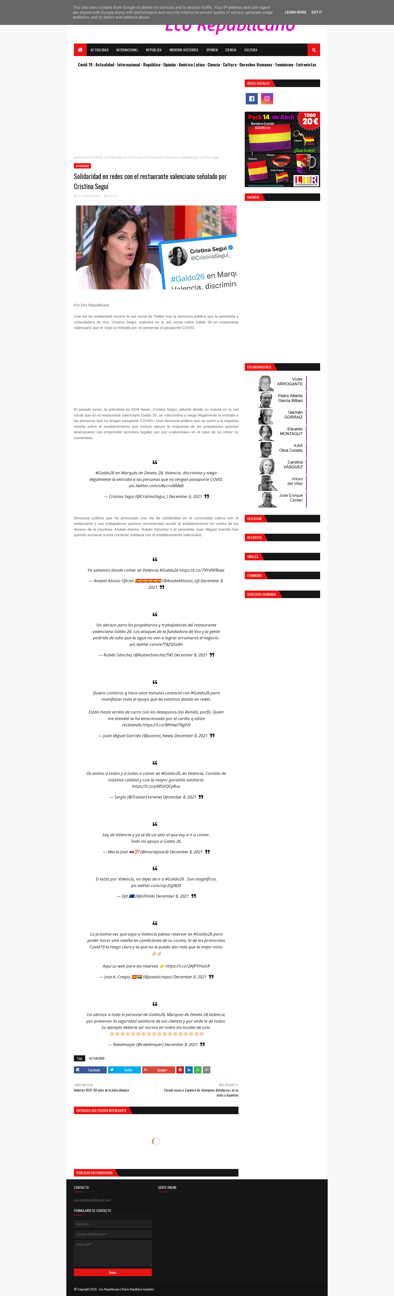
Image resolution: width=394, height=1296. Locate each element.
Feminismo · (285, 64)
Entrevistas (306, 64)
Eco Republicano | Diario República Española (126, 1289)
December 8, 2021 (190, 655)
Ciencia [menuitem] (230, 49)
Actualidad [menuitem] (99, 49)
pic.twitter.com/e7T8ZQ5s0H (156, 644)
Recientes (254, 537)
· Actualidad (104, 64)
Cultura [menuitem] (250, 49)
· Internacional (128, 64)
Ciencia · (215, 64)
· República (151, 64)
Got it (316, 12)
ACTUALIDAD (93, 157)
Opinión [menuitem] (212, 49)
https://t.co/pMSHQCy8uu (156, 786)
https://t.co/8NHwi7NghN (166, 725)
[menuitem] (80, 50)
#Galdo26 (104, 473)
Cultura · (231, 64)
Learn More (295, 12)
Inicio (77, 157)
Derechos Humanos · (257, 64)
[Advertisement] (156, 114)
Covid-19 (85, 64)
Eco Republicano (89, 196)
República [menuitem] (154, 49)
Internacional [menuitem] (127, 49)
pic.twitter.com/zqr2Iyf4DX (156, 885)
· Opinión (169, 64)
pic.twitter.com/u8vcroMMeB (156, 485)
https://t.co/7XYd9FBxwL (202, 570)
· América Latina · (192, 64)
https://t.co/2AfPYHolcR (188, 966)
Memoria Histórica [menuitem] (184, 49)
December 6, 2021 (185, 496)
